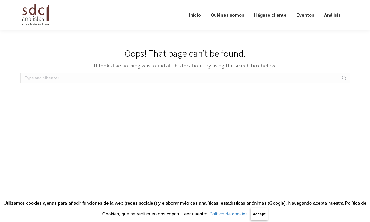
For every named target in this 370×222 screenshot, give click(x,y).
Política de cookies (228, 214)
